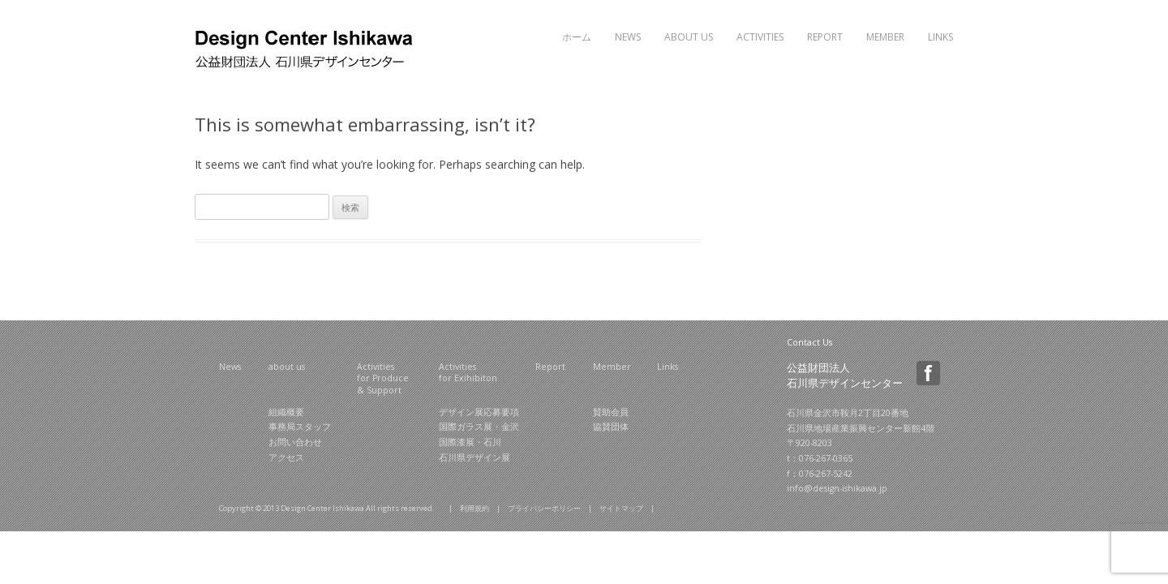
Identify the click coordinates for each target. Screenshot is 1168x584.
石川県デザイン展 (474, 457)
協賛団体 (611, 426)
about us (286, 366)
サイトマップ (621, 508)
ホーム (576, 37)
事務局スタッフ (299, 426)
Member (885, 37)
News (628, 37)
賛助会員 (611, 412)
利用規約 (474, 508)
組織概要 (286, 412)
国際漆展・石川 (470, 442)
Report (825, 37)
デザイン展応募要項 (479, 412)
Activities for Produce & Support (383, 378)
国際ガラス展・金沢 (479, 426)
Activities (760, 37)
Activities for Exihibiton (468, 372)
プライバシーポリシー (544, 508)
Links (940, 37)
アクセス (286, 457)
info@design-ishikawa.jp (837, 488)
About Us (688, 37)
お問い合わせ (295, 442)
